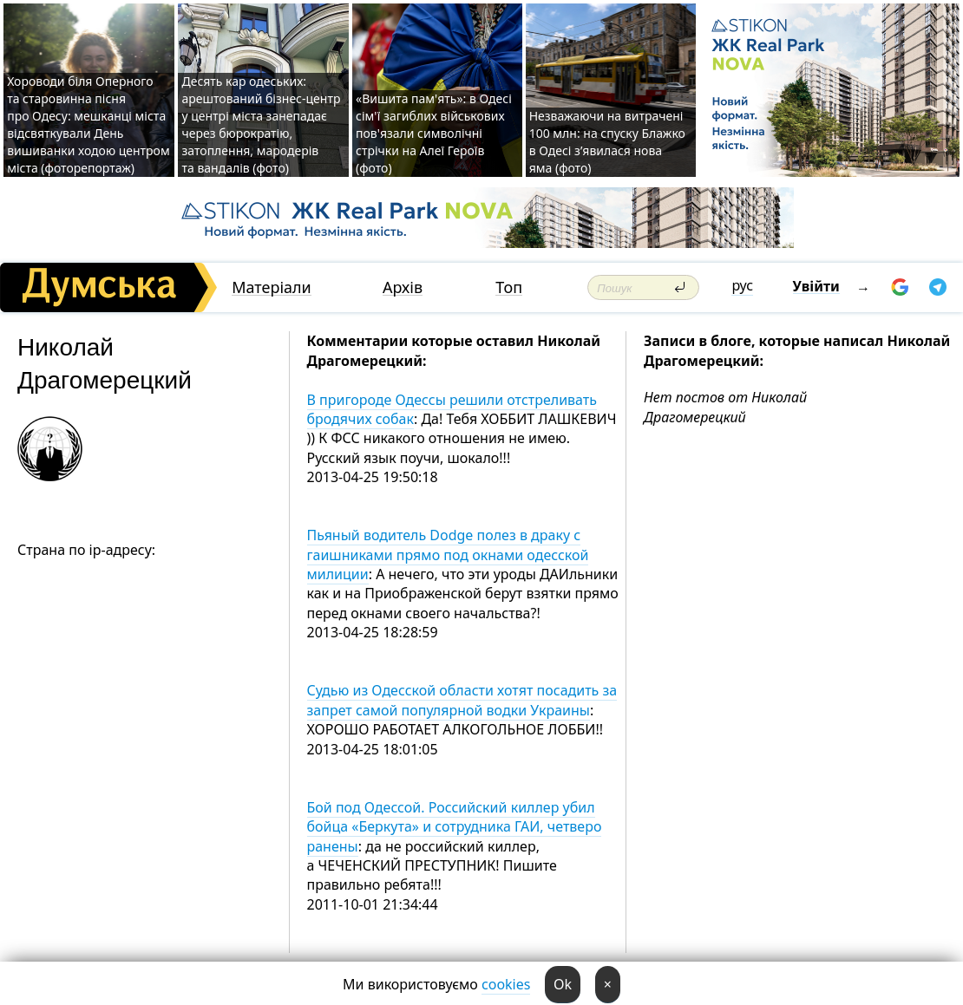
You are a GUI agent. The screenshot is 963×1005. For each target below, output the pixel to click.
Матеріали (271, 287)
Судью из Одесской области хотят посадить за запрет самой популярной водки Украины (462, 700)
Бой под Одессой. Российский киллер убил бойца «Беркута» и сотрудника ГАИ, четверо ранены (454, 827)
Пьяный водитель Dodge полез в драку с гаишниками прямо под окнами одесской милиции (448, 554)
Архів (403, 287)
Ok (563, 984)
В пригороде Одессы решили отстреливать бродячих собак (452, 409)
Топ (508, 287)
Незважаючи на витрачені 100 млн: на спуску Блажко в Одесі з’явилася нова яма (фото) (607, 142)
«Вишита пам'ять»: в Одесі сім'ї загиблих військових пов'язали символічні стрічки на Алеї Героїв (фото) (434, 133)
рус (742, 285)
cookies (506, 984)
